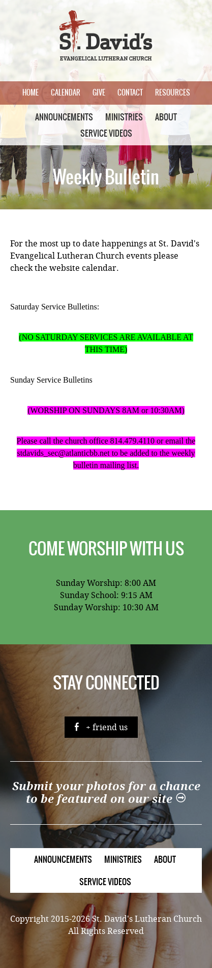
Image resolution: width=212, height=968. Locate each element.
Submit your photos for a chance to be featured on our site (106, 792)
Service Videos (106, 133)
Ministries (124, 117)
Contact (130, 92)
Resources (172, 92)
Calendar (65, 92)
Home (30, 92)
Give (99, 92)
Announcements (64, 117)
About (166, 117)
